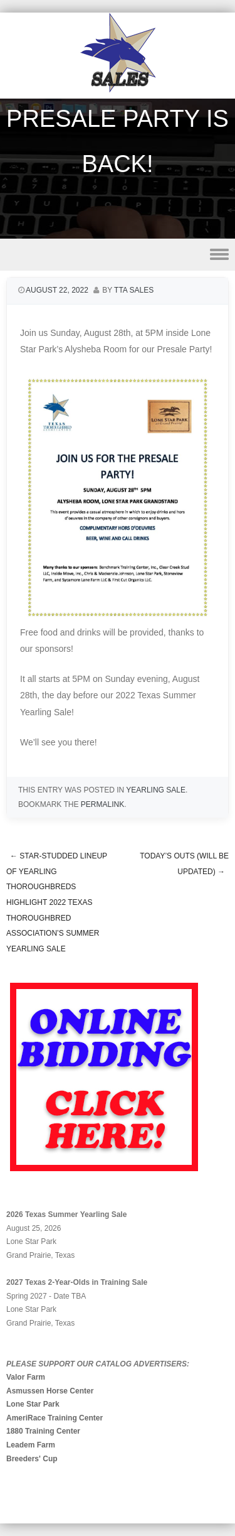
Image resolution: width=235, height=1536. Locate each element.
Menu (117, 255)
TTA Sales (134, 290)
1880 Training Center (43, 1431)
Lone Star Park (33, 1404)
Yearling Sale (155, 790)
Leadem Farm (30, 1445)
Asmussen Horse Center (49, 1391)
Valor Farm (25, 1377)
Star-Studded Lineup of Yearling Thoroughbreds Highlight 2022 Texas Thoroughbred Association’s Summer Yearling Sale (56, 902)
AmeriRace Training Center (54, 1418)
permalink (102, 804)
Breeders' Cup (32, 1458)
